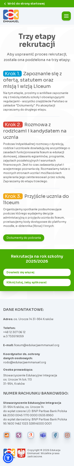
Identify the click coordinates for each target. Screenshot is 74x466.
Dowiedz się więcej (20, 272)
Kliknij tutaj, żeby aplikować (27, 282)
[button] (8, 458)
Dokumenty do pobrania (24, 238)
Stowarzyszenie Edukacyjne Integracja (30, 375)
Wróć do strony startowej (24, 4)
